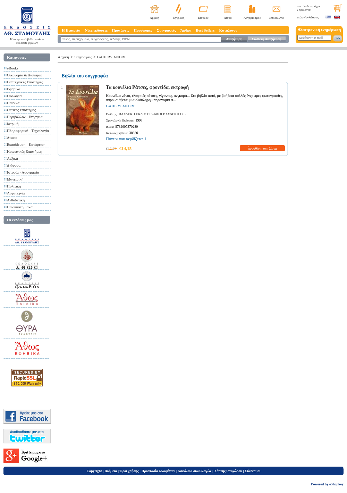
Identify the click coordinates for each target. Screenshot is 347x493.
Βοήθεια (111, 471)
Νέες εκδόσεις (96, 30)
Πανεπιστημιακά (20, 207)
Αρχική (154, 17)
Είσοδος (203, 17)
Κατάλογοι (228, 30)
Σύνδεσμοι (252, 471)
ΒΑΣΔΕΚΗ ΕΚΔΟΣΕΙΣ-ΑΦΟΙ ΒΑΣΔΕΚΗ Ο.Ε (152, 114)
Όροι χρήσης (129, 471)
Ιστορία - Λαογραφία (23, 172)
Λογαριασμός (252, 17)
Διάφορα (13, 165)
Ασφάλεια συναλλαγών (194, 471)
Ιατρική (13, 124)
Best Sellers (205, 30)
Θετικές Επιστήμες (21, 110)
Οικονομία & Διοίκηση (24, 75)
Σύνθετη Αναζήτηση (266, 39)
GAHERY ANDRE (112, 57)
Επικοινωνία (276, 17)
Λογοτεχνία (16, 193)
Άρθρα (186, 30)
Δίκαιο (12, 137)
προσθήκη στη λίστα (262, 148)
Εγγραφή (179, 17)
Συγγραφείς (166, 30)
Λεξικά (12, 158)
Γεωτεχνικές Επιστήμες (25, 82)
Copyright (94, 471)
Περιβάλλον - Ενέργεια (25, 117)
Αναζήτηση (234, 39)
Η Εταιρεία (71, 30)
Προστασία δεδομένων (158, 471)
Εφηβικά (13, 89)
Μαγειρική (15, 179)
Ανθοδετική (16, 200)
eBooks (12, 68)
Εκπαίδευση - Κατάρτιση (26, 144)
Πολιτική (14, 186)
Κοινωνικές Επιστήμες (24, 151)
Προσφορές (143, 30)
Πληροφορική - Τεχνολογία (28, 130)
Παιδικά (13, 103)
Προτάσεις (120, 30)
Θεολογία (14, 96)
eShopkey (336, 484)
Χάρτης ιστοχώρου (228, 471)
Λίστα (227, 17)
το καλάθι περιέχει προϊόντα (308, 8)
